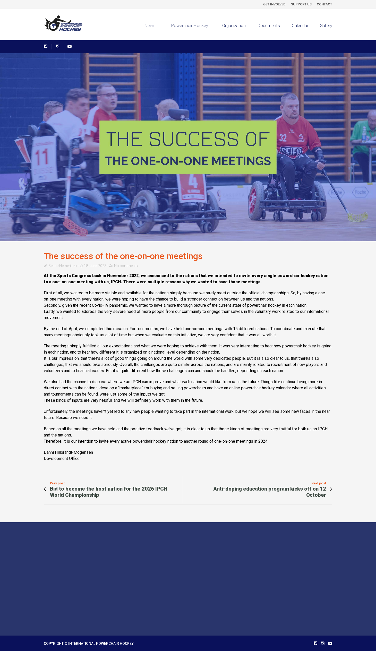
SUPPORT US (301, 4)
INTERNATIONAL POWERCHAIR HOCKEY (101, 643)
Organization (232, 25)
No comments (126, 266)
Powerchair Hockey (187, 25)
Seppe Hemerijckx (62, 266)
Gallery (326, 25)
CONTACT (324, 4)
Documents (268, 25)
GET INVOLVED (274, 4)
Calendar (300, 25)
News (147, 25)
